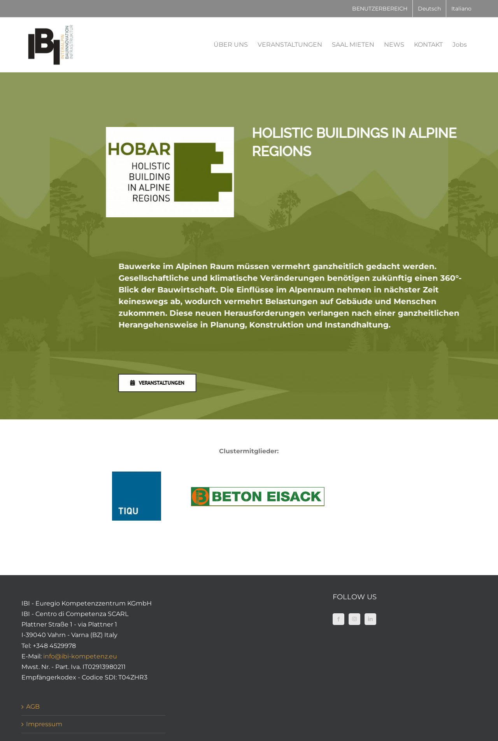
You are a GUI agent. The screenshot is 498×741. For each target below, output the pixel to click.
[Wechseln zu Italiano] (461, 8)
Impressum (44, 724)
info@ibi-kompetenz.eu (80, 656)
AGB (33, 706)
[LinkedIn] (370, 619)
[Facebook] (338, 619)
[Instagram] (354, 619)
